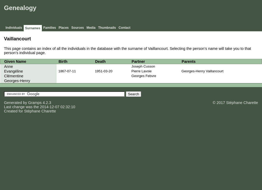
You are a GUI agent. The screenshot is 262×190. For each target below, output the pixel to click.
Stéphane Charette (40, 111)
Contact (125, 28)
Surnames (32, 28)
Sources (77, 28)
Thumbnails (107, 28)
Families (49, 28)
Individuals (14, 28)
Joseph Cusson (143, 66)
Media (90, 28)
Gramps (35, 103)
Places (64, 28)
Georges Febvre (143, 76)
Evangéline (13, 71)
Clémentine (14, 76)
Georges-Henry (17, 81)
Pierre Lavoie (141, 71)
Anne (8, 66)
